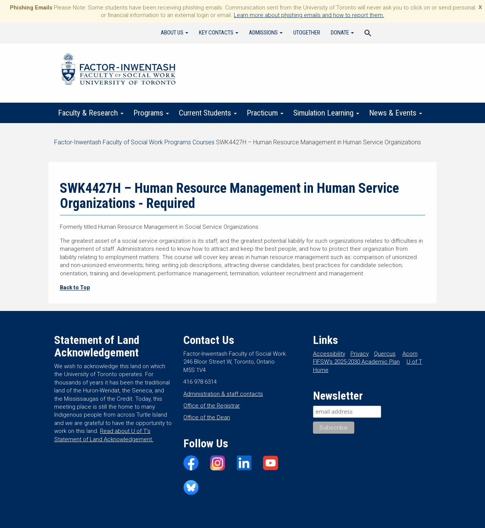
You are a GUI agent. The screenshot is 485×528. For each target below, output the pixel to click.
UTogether (306, 32)
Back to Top (75, 287)
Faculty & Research (91, 112)
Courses (203, 142)
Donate (342, 32)
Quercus (385, 353)
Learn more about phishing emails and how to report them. (309, 15)
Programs (151, 112)
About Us (174, 32)
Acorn (410, 353)
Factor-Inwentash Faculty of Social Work (118, 70)
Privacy (359, 353)
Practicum (265, 112)
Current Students (208, 112)
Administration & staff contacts (223, 394)
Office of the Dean (206, 417)
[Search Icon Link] (367, 34)
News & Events (395, 112)
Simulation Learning (326, 112)
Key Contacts (218, 32)
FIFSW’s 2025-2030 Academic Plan (356, 361)
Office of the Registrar (211, 405)
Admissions (266, 32)
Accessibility (329, 353)
